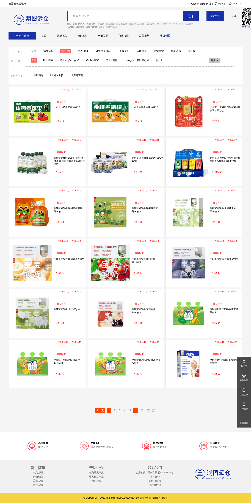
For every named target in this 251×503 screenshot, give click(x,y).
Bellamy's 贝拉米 (69, 60)
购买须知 (96, 480)
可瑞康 (164, 24)
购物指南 (38, 476)
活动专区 (165, 35)
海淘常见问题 (96, 472)
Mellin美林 (111, 60)
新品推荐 (144, 35)
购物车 (220, 3)
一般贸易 (103, 35)
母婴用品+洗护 (104, 50)
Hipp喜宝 (48, 60)
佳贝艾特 (150, 24)
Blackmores (91, 27)
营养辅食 (66, 50)
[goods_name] (133, 16)
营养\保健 (83, 50)
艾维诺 (101, 27)
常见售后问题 (96, 476)
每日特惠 (124, 35)
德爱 (69, 24)
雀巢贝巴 (110, 24)
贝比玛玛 (161, 60)
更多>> (214, 60)
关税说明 (38, 480)
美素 (142, 24)
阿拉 (136, 24)
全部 (33, 50)
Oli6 (157, 24)
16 (142, 410)
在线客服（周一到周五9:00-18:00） (154, 472)
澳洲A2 (81, 24)
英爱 (89, 24)
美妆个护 (124, 50)
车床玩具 (142, 50)
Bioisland (80, 27)
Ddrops (179, 24)
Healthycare (111, 27)
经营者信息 (155, 484)
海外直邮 (82, 35)
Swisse (71, 27)
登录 (233, 16)
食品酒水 (176, 50)
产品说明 (38, 472)
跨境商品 (62, 35)
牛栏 (117, 24)
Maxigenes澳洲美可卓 (137, 60)
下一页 (151, 410)
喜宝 (131, 24)
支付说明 (38, 484)
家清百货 (159, 50)
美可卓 (172, 24)
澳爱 (75, 24)
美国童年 (189, 24)
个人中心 (236, 3)
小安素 (101, 24)
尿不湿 (192, 50)
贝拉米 (124, 24)
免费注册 (215, 16)
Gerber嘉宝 (92, 60)
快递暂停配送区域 (201, 3)
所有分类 (22, 35)
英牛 (94, 24)
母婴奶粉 (48, 50)
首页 (43, 35)
